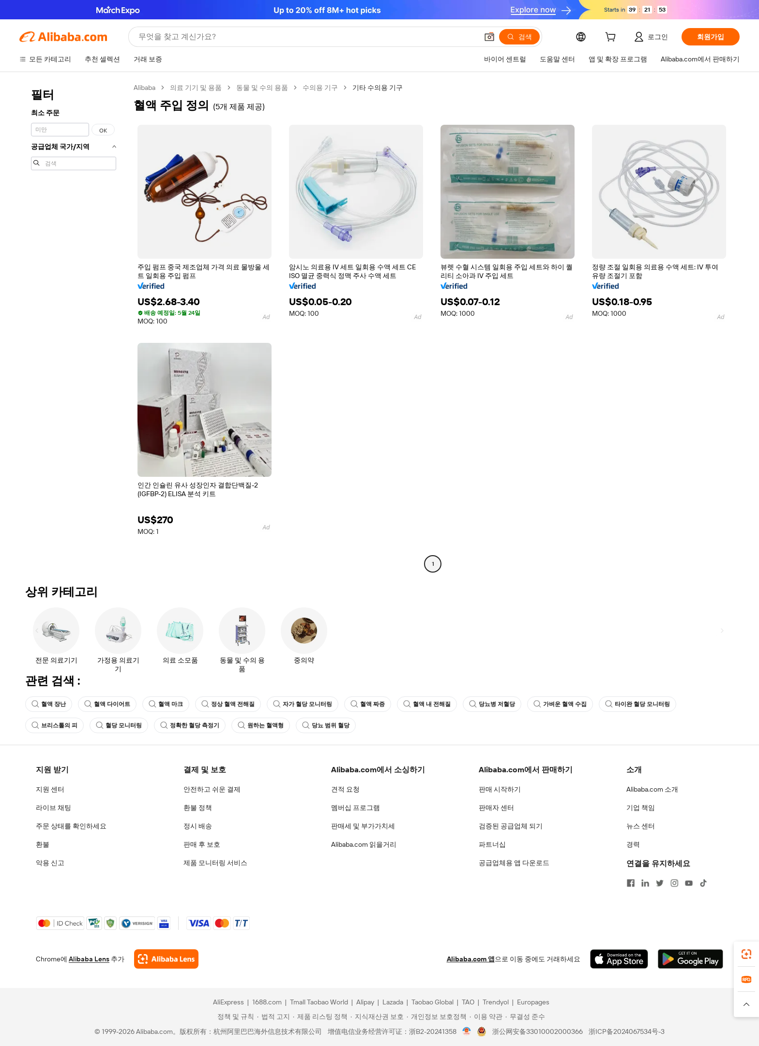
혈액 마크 (166, 704)
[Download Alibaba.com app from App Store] (619, 959)
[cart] (612, 38)
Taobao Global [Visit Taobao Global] (432, 1002)
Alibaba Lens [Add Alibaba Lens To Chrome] (89, 959)
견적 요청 (345, 789)
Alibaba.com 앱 (471, 959)
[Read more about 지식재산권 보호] (377, 1016)
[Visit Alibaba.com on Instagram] (674, 883)
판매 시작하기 (500, 789)
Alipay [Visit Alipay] (365, 1002)
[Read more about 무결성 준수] (525, 1016)
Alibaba (144, 87)
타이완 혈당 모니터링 (637, 704)
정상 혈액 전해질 (228, 704)
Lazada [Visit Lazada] (392, 1002)
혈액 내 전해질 (427, 704)
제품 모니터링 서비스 (215, 863)
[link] (746, 954)
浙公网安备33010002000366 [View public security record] (537, 1031)
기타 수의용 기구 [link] (377, 87)
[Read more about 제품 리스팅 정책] (320, 1016)
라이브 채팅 (53, 807)
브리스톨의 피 (54, 725)
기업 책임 (640, 807)
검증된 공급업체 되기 (511, 826)
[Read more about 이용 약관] (486, 1016)
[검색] (519, 36)
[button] (489, 37)
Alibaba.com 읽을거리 (363, 844)
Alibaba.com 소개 (652, 789)
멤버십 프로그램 (355, 807)
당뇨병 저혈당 (492, 704)
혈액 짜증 (367, 704)
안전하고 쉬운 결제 (212, 789)
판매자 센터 (496, 807)
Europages (533, 1002)
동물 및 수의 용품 (262, 87)
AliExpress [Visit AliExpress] (228, 1002)
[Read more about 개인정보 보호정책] (437, 1016)
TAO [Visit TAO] (468, 1002)
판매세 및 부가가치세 (363, 826)
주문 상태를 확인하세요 (71, 826)
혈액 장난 (48, 704)
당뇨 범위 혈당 (325, 725)
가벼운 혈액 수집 (560, 704)
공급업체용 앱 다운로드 (514, 863)
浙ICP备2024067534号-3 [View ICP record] (627, 1031)
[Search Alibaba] (307, 36)
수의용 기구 (320, 87)
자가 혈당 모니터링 (302, 704)
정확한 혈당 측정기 (189, 725)
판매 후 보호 (201, 844)
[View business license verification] (466, 1031)
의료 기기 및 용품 (196, 87)
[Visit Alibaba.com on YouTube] (688, 883)
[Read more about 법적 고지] (273, 1016)
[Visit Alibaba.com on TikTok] (703, 883)
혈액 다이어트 (107, 704)
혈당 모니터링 (119, 725)
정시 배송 (197, 826)
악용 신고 (50, 863)
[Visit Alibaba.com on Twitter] (659, 883)
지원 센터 (50, 789)
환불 (42, 844)
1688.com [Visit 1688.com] (267, 1002)
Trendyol (496, 1002)
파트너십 (492, 844)
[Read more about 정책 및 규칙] (234, 1016)
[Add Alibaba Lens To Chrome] (166, 959)
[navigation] (73, 326)
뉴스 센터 (640, 826)
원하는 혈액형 (261, 725)
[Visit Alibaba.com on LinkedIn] (645, 883)
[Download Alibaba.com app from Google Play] (690, 959)
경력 (633, 844)
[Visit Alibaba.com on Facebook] (630, 883)
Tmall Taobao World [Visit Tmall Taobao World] (319, 1002)
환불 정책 (197, 807)
